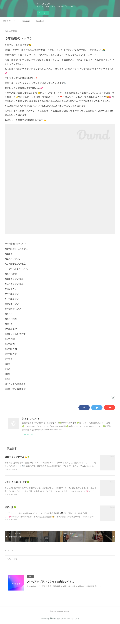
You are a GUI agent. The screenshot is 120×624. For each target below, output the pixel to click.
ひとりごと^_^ (9, 21)
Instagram (26, 21)
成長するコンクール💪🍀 (17, 457)
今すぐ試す (43, 13)
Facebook (40, 21)
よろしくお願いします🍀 (17, 482)
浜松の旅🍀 (10, 507)
